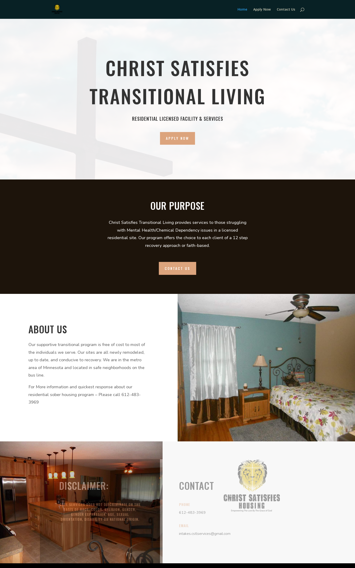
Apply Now (262, 10)
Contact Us (286, 10)
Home (242, 10)
